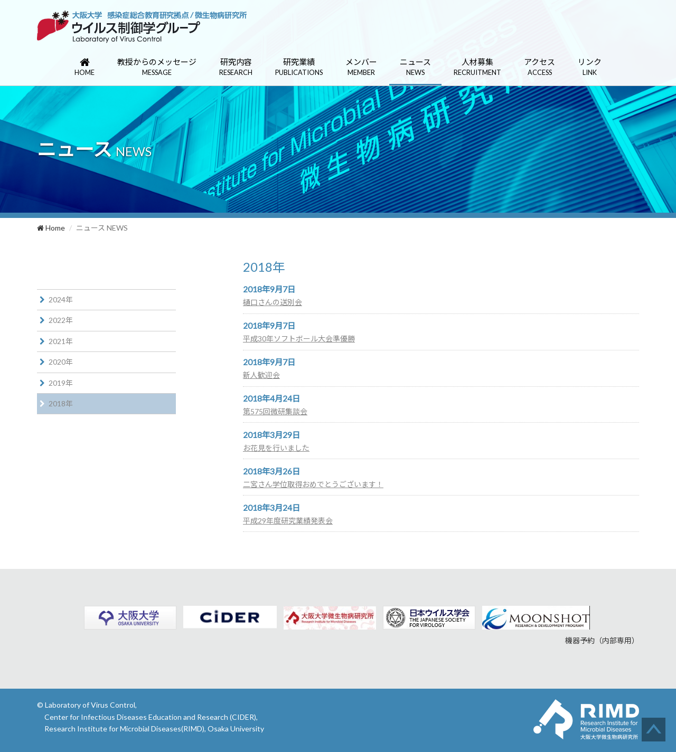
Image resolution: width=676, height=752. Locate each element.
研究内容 (235, 67)
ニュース (415, 67)
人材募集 (477, 67)
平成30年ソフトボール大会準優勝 (299, 338)
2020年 (61, 361)
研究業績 (299, 67)
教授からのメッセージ (156, 67)
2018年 (61, 403)
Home (51, 227)
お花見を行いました (276, 447)
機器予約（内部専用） (602, 640)
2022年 (61, 320)
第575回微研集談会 (275, 411)
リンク (590, 67)
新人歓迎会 (261, 374)
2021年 (61, 341)
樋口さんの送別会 (272, 302)
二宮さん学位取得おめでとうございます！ (313, 484)
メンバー (361, 67)
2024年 (61, 299)
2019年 (61, 382)
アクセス (539, 67)
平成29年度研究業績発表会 (288, 520)
